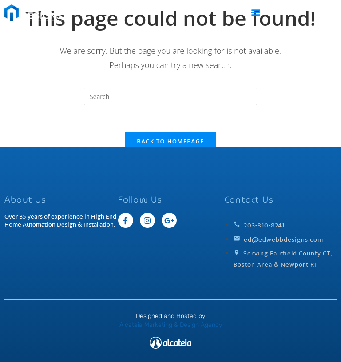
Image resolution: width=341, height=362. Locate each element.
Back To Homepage (170, 141)
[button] (256, 11)
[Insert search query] (170, 96)
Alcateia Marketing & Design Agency (170, 325)
